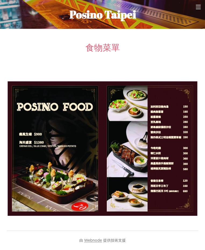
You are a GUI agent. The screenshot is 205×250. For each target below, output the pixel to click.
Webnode (93, 240)
